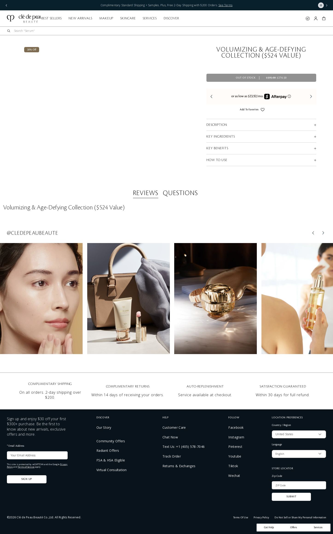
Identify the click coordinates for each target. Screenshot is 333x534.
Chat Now (170, 437)
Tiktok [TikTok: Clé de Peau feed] (233, 466)
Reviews (146, 193)
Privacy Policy (261, 517)
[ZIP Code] (299, 485)
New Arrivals (137, 18)
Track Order (171, 456)
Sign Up (26, 479)
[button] (323, 18)
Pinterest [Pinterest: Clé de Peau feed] (235, 446)
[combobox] (170, 30)
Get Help (269, 527)
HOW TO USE (216, 160)
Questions (180, 193)
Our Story (103, 427)
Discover (227, 18)
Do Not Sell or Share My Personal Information (300, 517)
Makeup (163, 18)
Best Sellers (108, 18)
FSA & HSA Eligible (110, 460)
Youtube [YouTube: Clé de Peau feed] (234, 456)
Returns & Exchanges (178, 466)
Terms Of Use (240, 517)
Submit (291, 496)
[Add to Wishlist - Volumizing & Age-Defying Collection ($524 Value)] (262, 110)
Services (206, 18)
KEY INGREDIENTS (220, 136)
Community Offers (110, 441)
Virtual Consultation (111, 470)
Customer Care (174, 427)
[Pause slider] (321, 5)
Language (277, 444)
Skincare (184, 18)
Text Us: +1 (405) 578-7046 (183, 446)
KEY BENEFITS (217, 148)
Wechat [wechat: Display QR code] (234, 475)
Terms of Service (26, 466)
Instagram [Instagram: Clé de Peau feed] (236, 437)
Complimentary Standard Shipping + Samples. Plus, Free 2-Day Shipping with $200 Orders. (166, 5)
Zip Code (277, 476)
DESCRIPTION (216, 125)
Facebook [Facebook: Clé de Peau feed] (235, 427)
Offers (293, 527)
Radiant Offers (107, 450)
